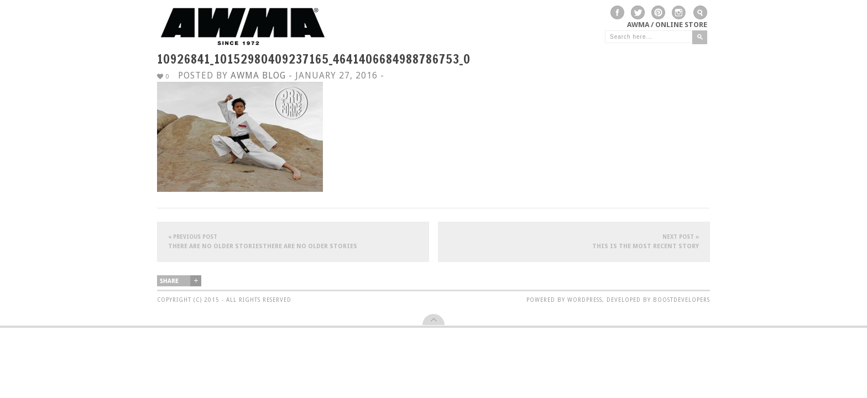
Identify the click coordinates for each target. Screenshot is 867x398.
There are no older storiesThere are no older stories (293, 241)
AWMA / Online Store (667, 24)
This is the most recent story (574, 241)
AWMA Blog (258, 75)
